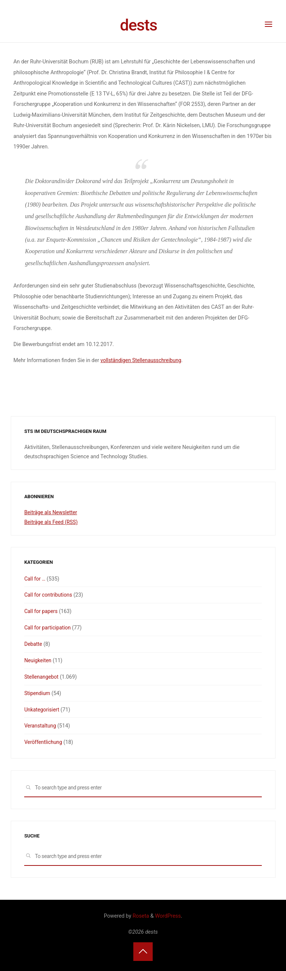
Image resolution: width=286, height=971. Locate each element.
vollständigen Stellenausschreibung (142, 360)
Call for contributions (49, 595)
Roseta (140, 915)
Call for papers (41, 611)
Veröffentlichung (43, 742)
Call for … (35, 578)
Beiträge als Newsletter (51, 512)
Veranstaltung (40, 725)
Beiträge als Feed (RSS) (51, 522)
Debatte (33, 644)
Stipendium (37, 693)
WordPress (168, 915)
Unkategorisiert (42, 709)
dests (138, 25)
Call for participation (48, 628)
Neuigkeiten (38, 660)
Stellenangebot (42, 676)
